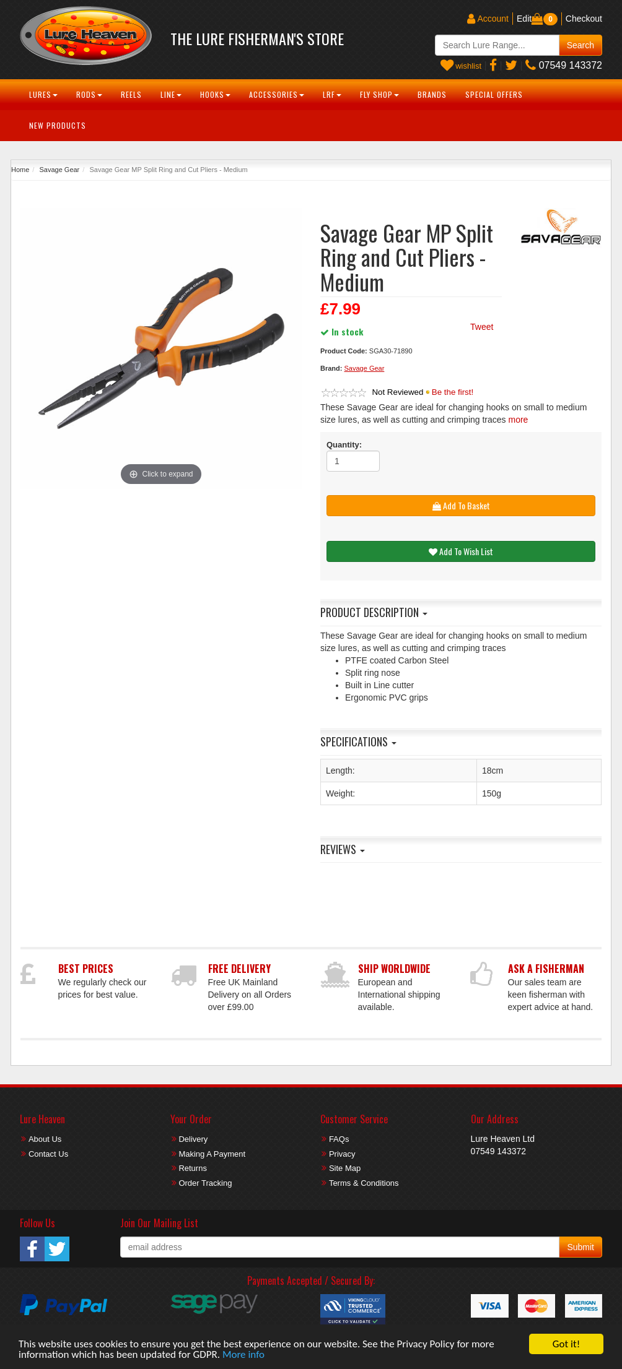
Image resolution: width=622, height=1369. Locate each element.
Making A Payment (211, 1154)
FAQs (339, 1139)
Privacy (342, 1154)
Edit (524, 19)
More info (243, 1355)
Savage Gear (59, 169)
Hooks (215, 94)
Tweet (481, 327)
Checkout (584, 19)
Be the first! (452, 392)
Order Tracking (205, 1183)
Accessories (276, 94)
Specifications (358, 741)
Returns (192, 1168)
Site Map (345, 1168)
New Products (57, 125)
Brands (432, 94)
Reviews (342, 849)
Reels (131, 94)
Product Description (373, 612)
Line (171, 94)
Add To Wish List (461, 551)
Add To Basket (461, 505)
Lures (43, 94)
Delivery (193, 1139)
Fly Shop (379, 94)
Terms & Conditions (364, 1183)
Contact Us (48, 1154)
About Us (44, 1139)
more (518, 420)
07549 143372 (563, 65)
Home (20, 169)
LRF (332, 94)
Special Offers (494, 94)
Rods (89, 94)
